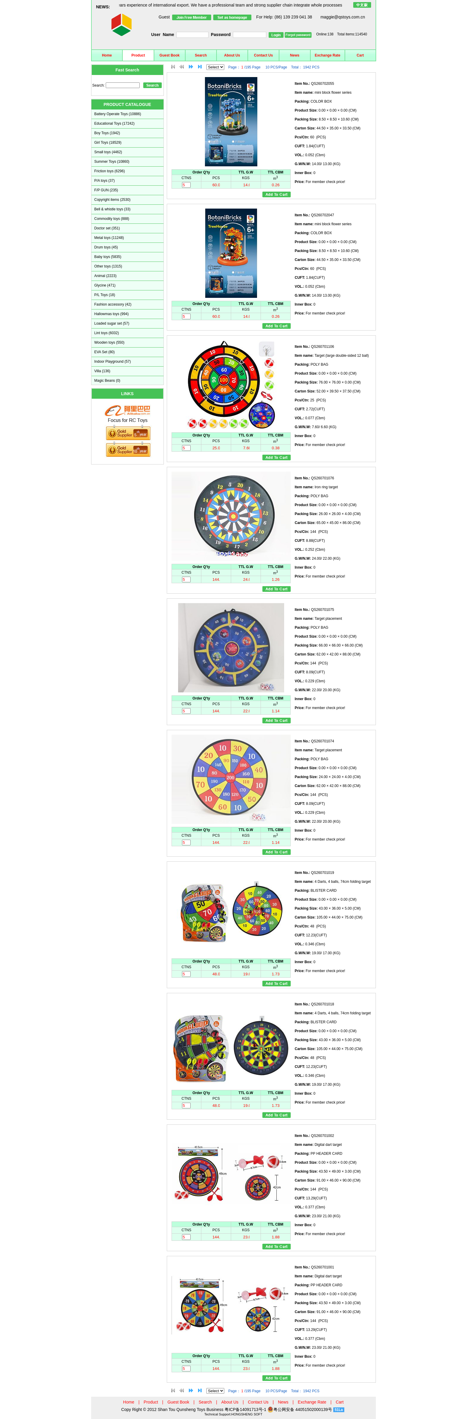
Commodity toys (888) (111, 219)
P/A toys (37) (104, 181)
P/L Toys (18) (104, 295)
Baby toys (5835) (108, 257)
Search (201, 55)
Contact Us (263, 55)
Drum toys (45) (106, 247)
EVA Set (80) (104, 352)
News (294, 55)
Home (107, 55)
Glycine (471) (105, 285)
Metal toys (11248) (109, 238)
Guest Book (170, 55)
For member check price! (320, 182)
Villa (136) (102, 371)
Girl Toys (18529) (108, 142)
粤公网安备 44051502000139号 (299, 1409)
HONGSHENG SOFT (246, 1414)
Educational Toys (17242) (114, 123)
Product (138, 55)
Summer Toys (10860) (112, 161)
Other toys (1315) (108, 266)
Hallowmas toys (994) (111, 314)
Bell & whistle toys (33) (112, 209)
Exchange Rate (327, 55)
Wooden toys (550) (109, 342)
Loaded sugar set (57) (111, 323)
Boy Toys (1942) (107, 133)
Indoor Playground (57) (112, 361)
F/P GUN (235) (106, 190)
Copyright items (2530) (112, 200)
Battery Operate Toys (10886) (117, 114)
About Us (232, 55)
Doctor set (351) (107, 228)
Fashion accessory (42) (113, 304)
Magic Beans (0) (107, 380)
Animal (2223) (105, 276)
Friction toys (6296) (109, 171)
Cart (360, 55)
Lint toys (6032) (106, 333)
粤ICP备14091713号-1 (246, 1409)
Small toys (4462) (108, 152)
